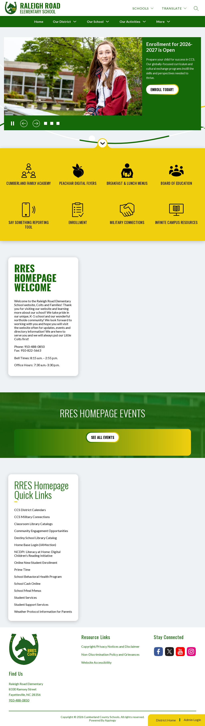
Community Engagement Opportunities (41, 531)
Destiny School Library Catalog (35, 538)
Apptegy (110, 720)
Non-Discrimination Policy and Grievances (110, 654)
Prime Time (22, 569)
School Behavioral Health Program (38, 576)
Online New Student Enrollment (35, 562)
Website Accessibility (96, 662)
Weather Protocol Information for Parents (43, 611)
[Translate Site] (174, 8)
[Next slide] (36, 123)
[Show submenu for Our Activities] (130, 21)
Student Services (25, 597)
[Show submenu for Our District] (62, 21)
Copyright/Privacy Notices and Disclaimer (110, 646)
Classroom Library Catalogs (33, 524)
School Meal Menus (27, 590)
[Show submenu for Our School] (95, 21)
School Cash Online (27, 583)
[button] (45, 123)
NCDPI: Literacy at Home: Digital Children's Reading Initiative (37, 553)
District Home (166, 720)
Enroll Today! (162, 89)
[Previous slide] (23, 123)
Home (38, 21)
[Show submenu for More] (160, 21)
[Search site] (196, 8)
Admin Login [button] (192, 719)
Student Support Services (31, 604)
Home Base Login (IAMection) (35, 545)
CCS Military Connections (32, 517)
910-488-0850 (19, 700)
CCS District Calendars (30, 510)
